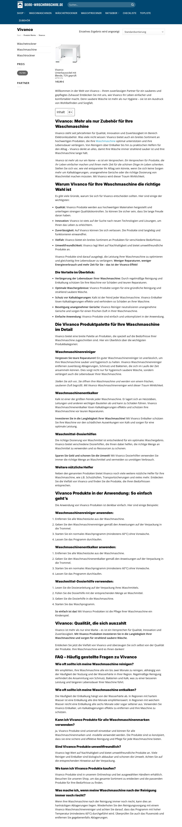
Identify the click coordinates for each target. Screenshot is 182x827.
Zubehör (24, 20)
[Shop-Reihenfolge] (144, 32)
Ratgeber (112, 13)
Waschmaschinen (40, 13)
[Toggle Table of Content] (68, 112)
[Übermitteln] (132, 4)
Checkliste (129, 13)
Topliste (145, 13)
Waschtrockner (91, 13)
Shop (21, 13)
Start (19, 35)
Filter (22, 73)
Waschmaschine (27, 49)
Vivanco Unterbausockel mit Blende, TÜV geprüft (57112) (65, 74)
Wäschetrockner (66, 13)
